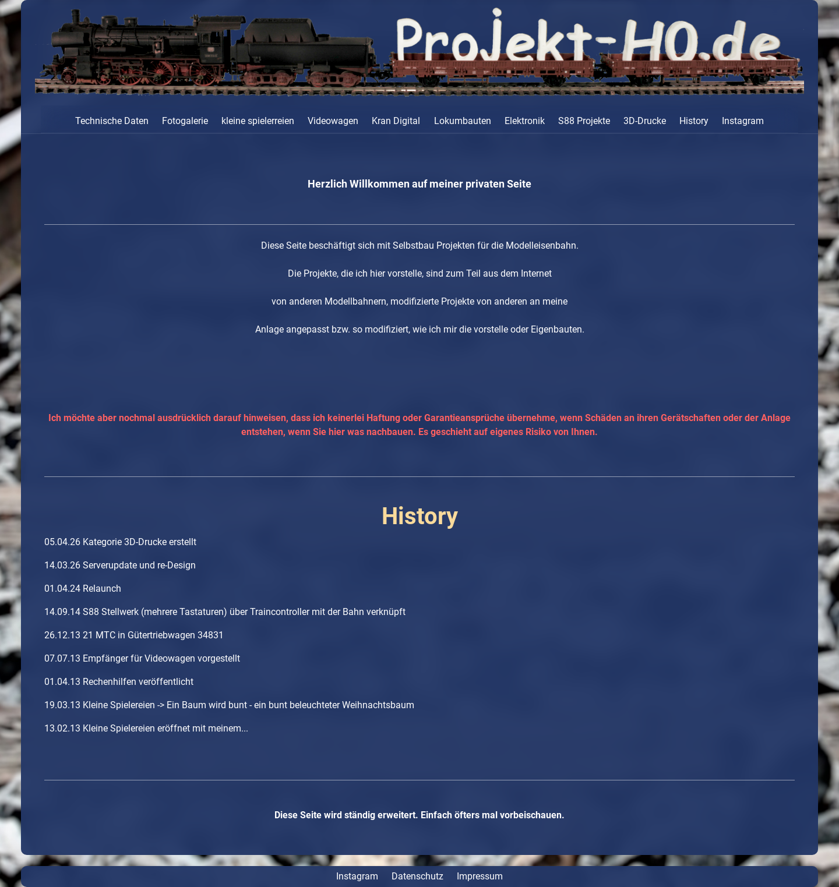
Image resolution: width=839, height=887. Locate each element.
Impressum (480, 876)
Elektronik (525, 120)
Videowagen (333, 120)
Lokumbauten (462, 120)
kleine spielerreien (257, 120)
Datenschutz (417, 876)
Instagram (743, 120)
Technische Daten (112, 120)
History (693, 120)
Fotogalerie (185, 120)
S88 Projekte (584, 120)
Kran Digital (396, 120)
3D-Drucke (644, 120)
